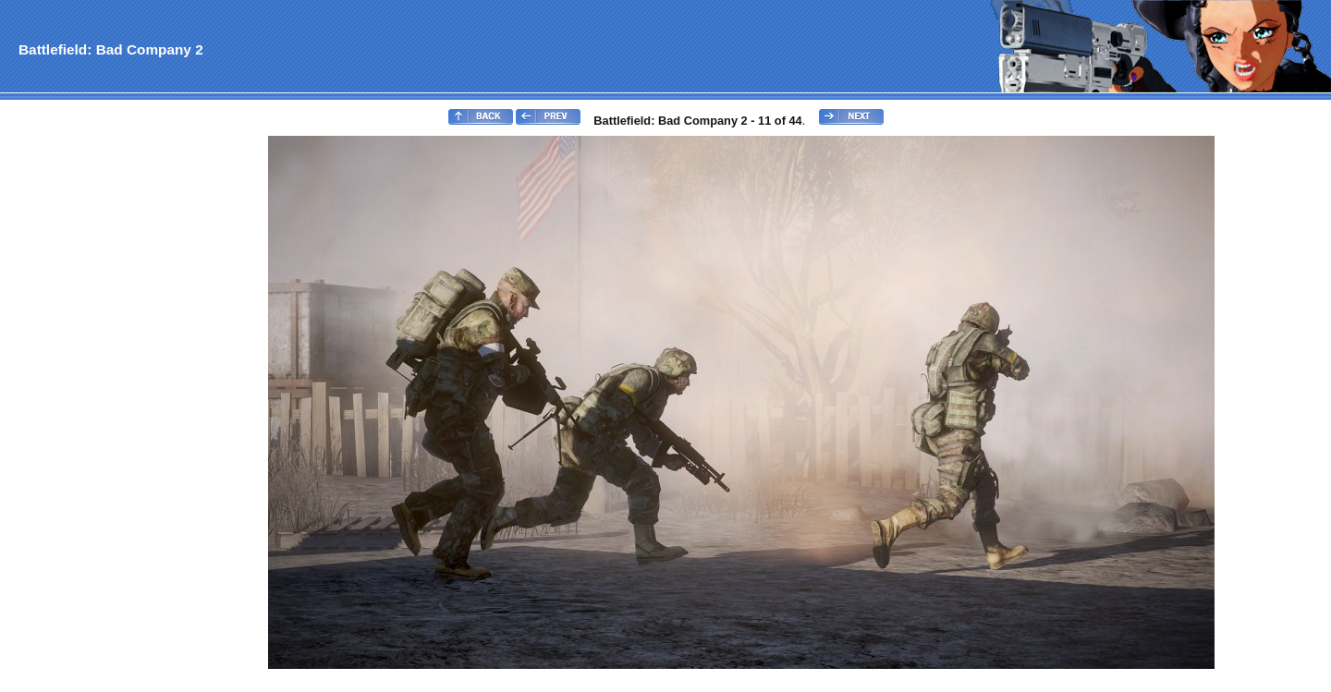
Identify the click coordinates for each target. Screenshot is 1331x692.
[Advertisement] (77, 412)
